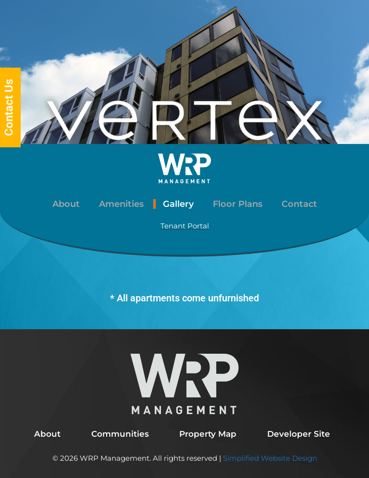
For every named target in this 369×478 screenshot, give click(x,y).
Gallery (178, 204)
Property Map (207, 434)
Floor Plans (237, 204)
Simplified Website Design (269, 458)
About (66, 204)
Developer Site (298, 434)
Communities (120, 434)
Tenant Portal (184, 225)
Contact (299, 204)
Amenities (121, 204)
